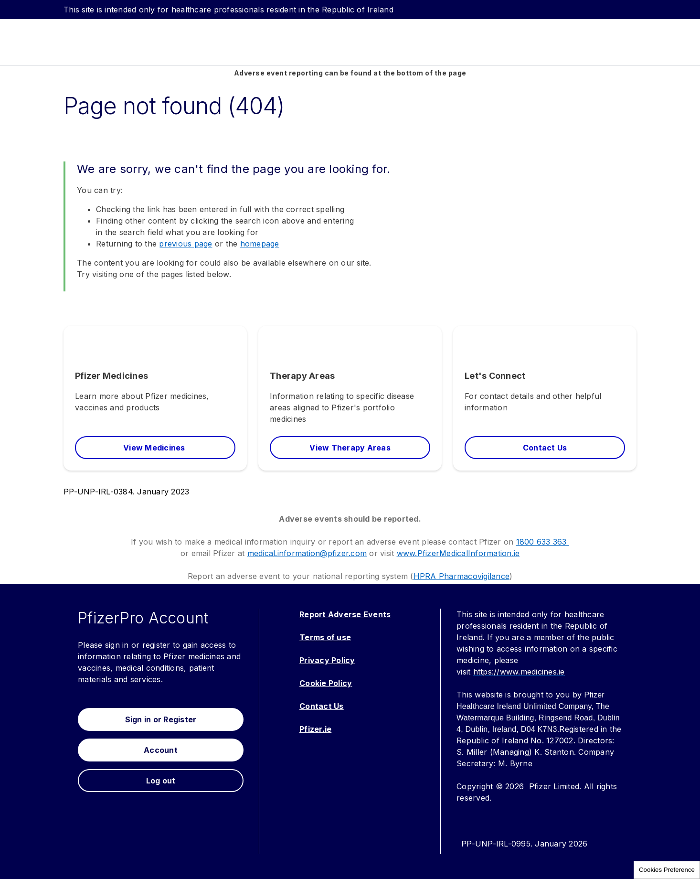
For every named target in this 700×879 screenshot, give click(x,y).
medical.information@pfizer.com (307, 553)
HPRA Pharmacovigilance (462, 576)
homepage (259, 243)
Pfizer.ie (315, 729)
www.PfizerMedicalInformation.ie (458, 553)
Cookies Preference (667, 869)
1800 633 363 (542, 542)
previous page (185, 243)
